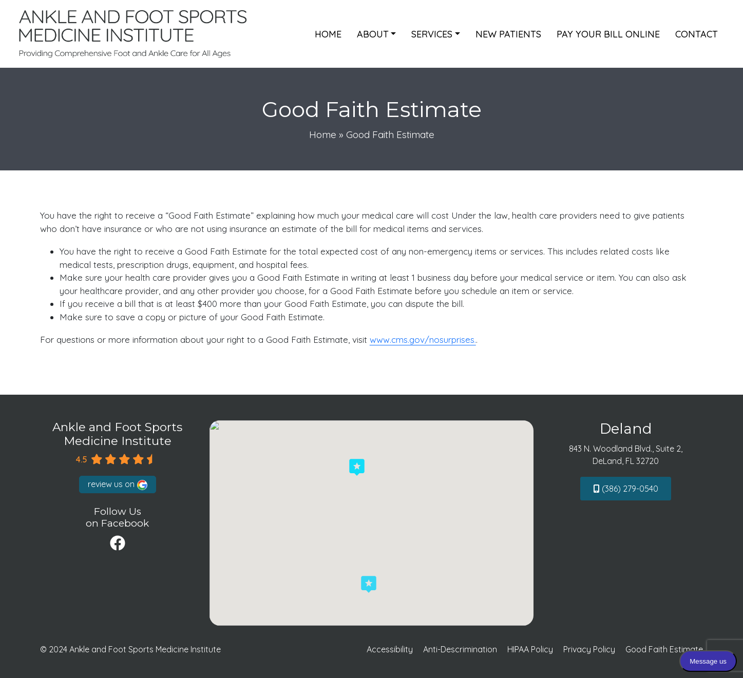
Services (431, 34)
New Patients (508, 34)
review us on (117, 484)
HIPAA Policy (530, 649)
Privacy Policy (589, 649)
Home (328, 34)
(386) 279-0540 (626, 488)
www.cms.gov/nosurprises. (423, 339)
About (373, 34)
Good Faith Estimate (664, 649)
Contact (696, 34)
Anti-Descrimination (460, 649)
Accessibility (390, 649)
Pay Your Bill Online (608, 34)
